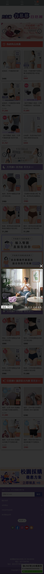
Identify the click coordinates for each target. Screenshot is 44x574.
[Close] (41, 266)
